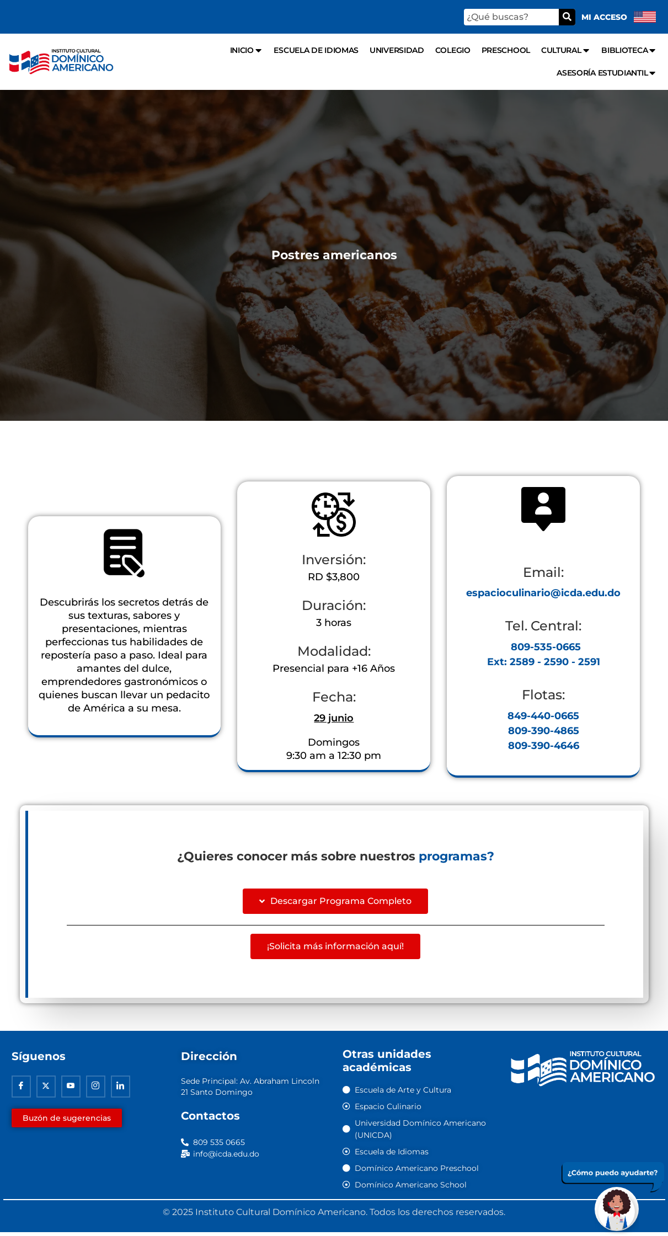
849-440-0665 (543, 719)
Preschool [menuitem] (506, 50)
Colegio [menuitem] (453, 50)
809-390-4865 (543, 733)
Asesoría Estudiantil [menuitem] (607, 73)
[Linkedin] (120, 1090)
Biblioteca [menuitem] (629, 50)
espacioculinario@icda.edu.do (543, 596)
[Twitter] (46, 1090)
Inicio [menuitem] (246, 50)
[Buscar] (567, 17)
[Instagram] (95, 1090)
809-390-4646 (543, 748)
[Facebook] (21, 1090)
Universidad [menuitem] (397, 50)
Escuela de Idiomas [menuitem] (316, 50)
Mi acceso (604, 17)
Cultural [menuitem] (565, 50)
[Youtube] (71, 1090)
